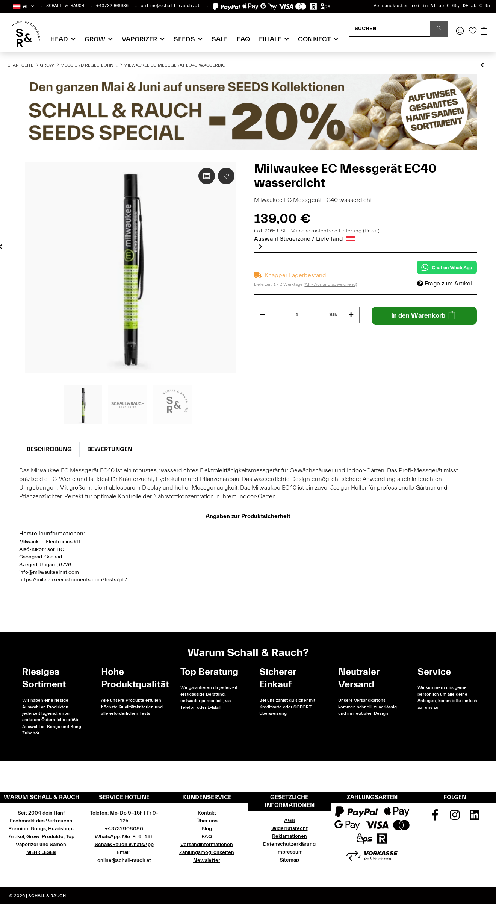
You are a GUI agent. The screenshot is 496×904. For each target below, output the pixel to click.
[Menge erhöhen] (351, 315)
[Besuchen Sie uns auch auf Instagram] (455, 818)
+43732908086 (112, 6)
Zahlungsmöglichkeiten (206, 852)
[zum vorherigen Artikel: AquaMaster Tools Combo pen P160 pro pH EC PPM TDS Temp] (482, 66)
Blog (206, 829)
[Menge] (297, 315)
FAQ (243, 39)
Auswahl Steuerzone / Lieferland (304, 238)
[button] (23, 6)
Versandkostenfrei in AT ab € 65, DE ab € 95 (432, 6)
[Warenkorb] (484, 31)
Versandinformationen (206, 845)
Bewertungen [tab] (109, 449)
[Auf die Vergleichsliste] (206, 176)
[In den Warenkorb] (424, 316)
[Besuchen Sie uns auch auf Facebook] (435, 818)
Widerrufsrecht (289, 828)
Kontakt (207, 813)
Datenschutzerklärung (289, 844)
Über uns (207, 821)
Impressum (289, 852)
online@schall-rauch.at (170, 6)
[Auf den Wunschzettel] (226, 176)
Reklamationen (289, 836)
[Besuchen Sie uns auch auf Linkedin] (474, 818)
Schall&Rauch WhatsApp (124, 845)
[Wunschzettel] (472, 31)
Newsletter (206, 860)
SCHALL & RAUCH (65, 6)
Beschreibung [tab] (49, 449)
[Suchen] (390, 29)
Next (260, 246)
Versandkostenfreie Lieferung (327, 231)
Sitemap (289, 860)
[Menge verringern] (262, 315)
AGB (289, 821)
